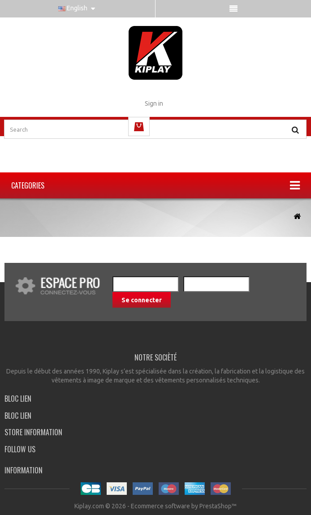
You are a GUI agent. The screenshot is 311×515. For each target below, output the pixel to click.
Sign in (154, 103)
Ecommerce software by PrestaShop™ (184, 506)
